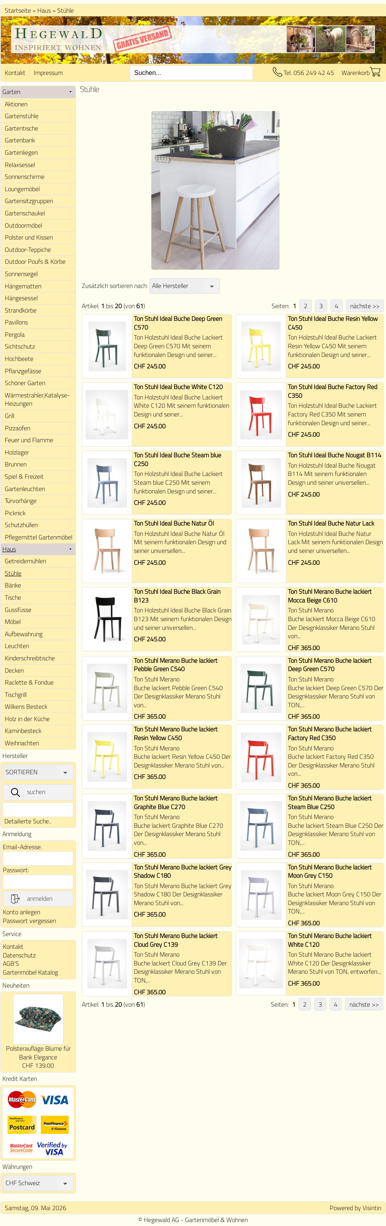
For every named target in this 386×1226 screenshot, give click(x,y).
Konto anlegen (21, 912)
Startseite (18, 10)
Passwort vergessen (29, 921)
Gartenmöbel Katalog (30, 972)
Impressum (48, 73)
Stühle (65, 10)
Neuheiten (15, 985)
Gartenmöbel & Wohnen (216, 1220)
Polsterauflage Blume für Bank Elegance (38, 1052)
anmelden (31, 898)
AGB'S (11, 963)
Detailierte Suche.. (27, 821)
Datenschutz (19, 955)
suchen (27, 792)
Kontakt (15, 73)
